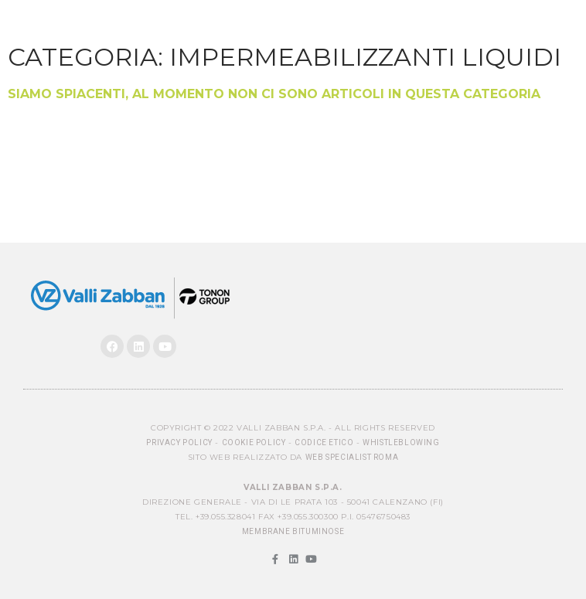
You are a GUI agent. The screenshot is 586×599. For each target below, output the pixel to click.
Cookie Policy (254, 442)
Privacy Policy (179, 442)
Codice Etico (324, 442)
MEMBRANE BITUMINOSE (293, 531)
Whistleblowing (401, 442)
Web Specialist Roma (351, 457)
